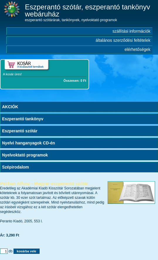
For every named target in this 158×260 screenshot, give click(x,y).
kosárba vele (26, 251)
